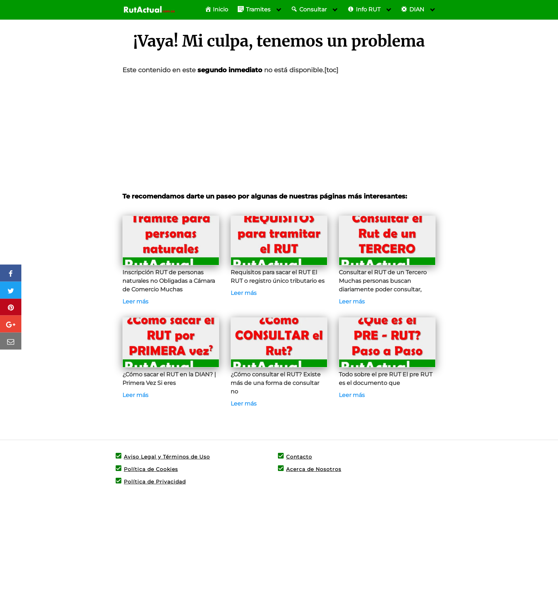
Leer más (135, 301)
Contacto (299, 457)
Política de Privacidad (155, 481)
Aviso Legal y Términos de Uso (167, 457)
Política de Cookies (151, 469)
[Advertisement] (279, 133)
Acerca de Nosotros (313, 469)
